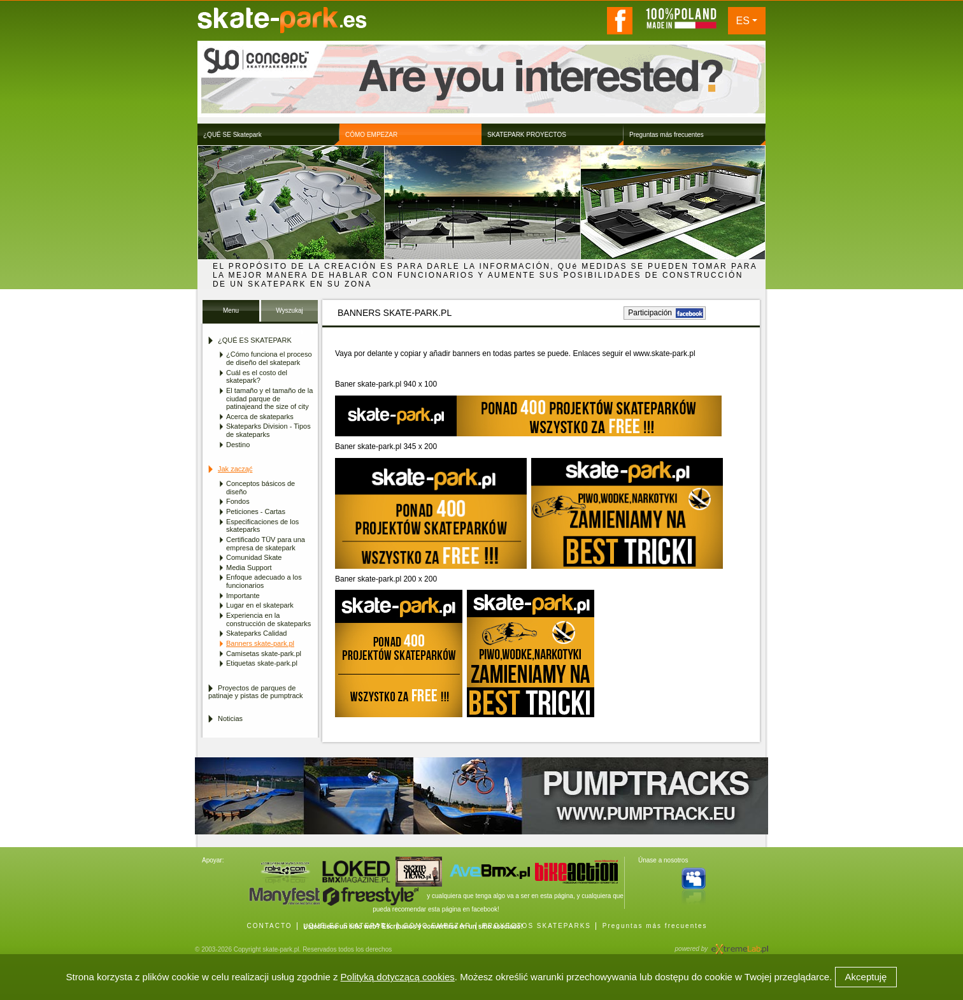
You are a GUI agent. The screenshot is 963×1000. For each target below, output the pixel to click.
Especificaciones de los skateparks (262, 526)
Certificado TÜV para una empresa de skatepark (265, 544)
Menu (231, 310)
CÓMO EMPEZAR (437, 925)
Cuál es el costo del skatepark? (256, 377)
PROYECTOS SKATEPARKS (536, 925)
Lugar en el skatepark (260, 605)
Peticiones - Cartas (255, 511)
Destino (238, 444)
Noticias (230, 718)
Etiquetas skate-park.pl (261, 663)
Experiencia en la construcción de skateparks (268, 619)
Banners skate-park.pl (260, 643)
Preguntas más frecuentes (655, 925)
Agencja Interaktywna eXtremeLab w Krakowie (739, 945)
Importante (243, 595)
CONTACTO (269, 925)
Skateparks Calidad (256, 633)
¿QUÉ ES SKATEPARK (347, 925)
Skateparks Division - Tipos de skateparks (268, 430)
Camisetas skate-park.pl (263, 653)
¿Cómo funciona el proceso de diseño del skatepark (269, 358)
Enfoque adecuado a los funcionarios (264, 581)
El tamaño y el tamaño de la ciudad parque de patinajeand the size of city (269, 398)
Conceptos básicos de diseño (260, 488)
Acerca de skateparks (260, 416)
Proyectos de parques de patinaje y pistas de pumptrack (255, 692)
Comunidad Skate (254, 557)
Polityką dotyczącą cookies (398, 976)
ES (743, 20)
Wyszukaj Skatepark (289, 314)
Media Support (249, 567)
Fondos (238, 501)
